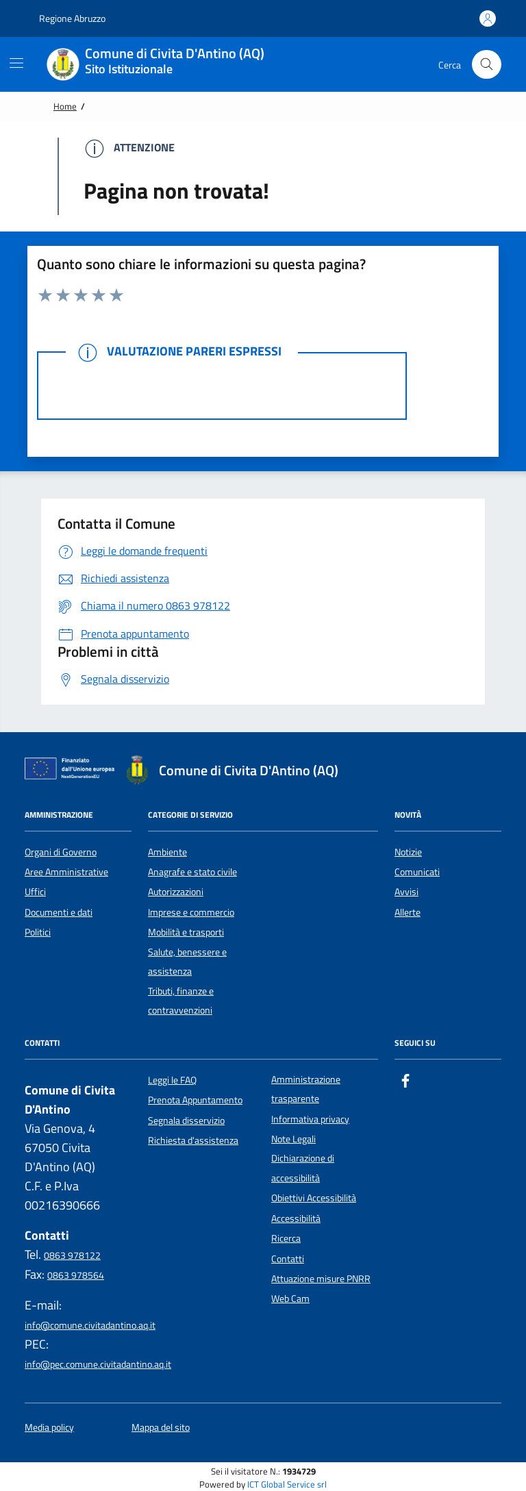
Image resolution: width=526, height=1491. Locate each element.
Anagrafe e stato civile (192, 871)
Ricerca (286, 1238)
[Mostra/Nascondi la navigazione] (16, 63)
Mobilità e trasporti (186, 932)
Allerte (407, 912)
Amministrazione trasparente (305, 1089)
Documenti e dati (58, 912)
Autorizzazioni (175, 891)
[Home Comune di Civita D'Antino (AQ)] (164, 64)
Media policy (49, 1427)
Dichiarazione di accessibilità (302, 1168)
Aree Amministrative (66, 871)
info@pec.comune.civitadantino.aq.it (98, 1364)
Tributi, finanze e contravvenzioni (181, 1000)
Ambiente (167, 852)
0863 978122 (72, 1255)
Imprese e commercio (191, 912)
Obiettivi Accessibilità (313, 1197)
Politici (38, 932)
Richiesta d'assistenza (193, 1140)
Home (65, 106)
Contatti (287, 1258)
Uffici (35, 891)
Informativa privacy (310, 1119)
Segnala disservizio (186, 1120)
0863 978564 (75, 1275)
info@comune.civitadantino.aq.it (90, 1325)
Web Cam (290, 1298)
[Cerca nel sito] (486, 64)
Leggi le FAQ (172, 1080)
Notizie (408, 852)
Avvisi (406, 891)
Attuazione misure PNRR (321, 1278)
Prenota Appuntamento (195, 1099)
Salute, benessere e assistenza (187, 961)
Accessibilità (296, 1218)
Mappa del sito (161, 1427)
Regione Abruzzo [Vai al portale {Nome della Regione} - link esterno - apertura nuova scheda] (65, 18)
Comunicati (417, 871)
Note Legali (293, 1139)
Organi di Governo (61, 852)
